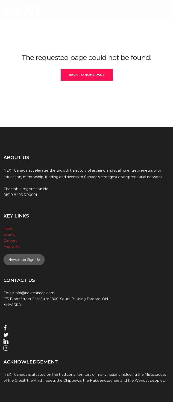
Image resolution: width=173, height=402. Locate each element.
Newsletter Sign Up (24, 260)
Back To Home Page (87, 75)
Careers (10, 240)
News (8, 228)
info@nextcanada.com (34, 293)
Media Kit (11, 246)
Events (9, 234)
